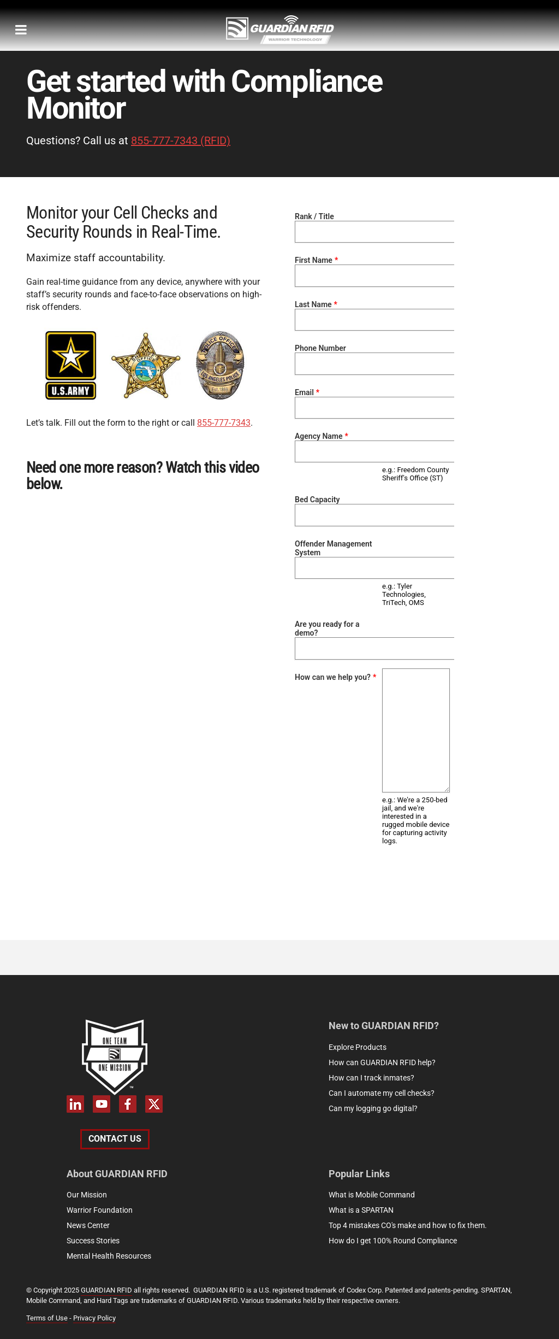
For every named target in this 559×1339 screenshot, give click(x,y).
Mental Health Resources (109, 1256)
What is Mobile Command (372, 1194)
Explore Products (357, 1047)
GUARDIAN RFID (106, 1290)
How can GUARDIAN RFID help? (382, 1062)
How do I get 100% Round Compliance (393, 1240)
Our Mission (87, 1194)
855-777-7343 (224, 423)
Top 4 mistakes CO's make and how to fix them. (408, 1225)
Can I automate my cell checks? (382, 1093)
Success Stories (93, 1240)
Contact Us (114, 1139)
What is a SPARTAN (361, 1210)
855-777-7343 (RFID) (180, 140)
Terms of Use (47, 1318)
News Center (88, 1225)
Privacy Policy (94, 1318)
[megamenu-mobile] (21, 29)
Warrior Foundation (100, 1210)
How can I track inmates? (371, 1077)
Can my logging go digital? (373, 1108)
